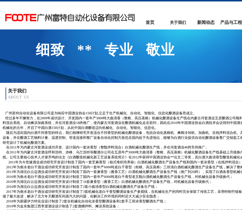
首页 (150, 22)
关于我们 (178, 22)
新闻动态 (206, 22)
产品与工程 (231, 22)
